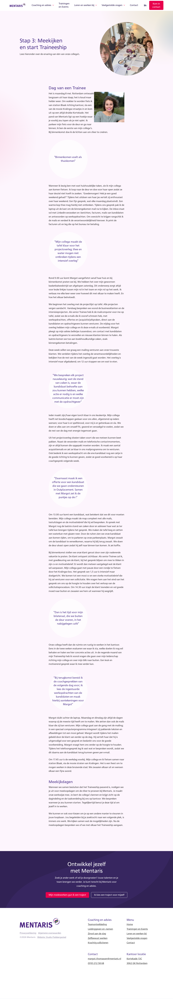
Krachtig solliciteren (98, 943)
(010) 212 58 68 (96, 963)
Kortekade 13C (134, 959)
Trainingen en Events (64, 5)
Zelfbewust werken (97, 938)
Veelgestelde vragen (112, 5)
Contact (134, 5)
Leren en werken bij (84, 5)
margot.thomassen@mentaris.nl (104, 959)
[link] (156, 5)
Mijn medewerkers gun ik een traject (67, 895)
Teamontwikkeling (97, 924)
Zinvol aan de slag (97, 934)
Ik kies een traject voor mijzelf (109, 895)
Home (130, 924)
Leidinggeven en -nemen (100, 929)
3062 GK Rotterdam (137, 963)
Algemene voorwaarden (49, 933)
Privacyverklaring (28, 933)
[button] (43, 5)
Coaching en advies (41, 5)
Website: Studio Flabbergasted (51, 937)
